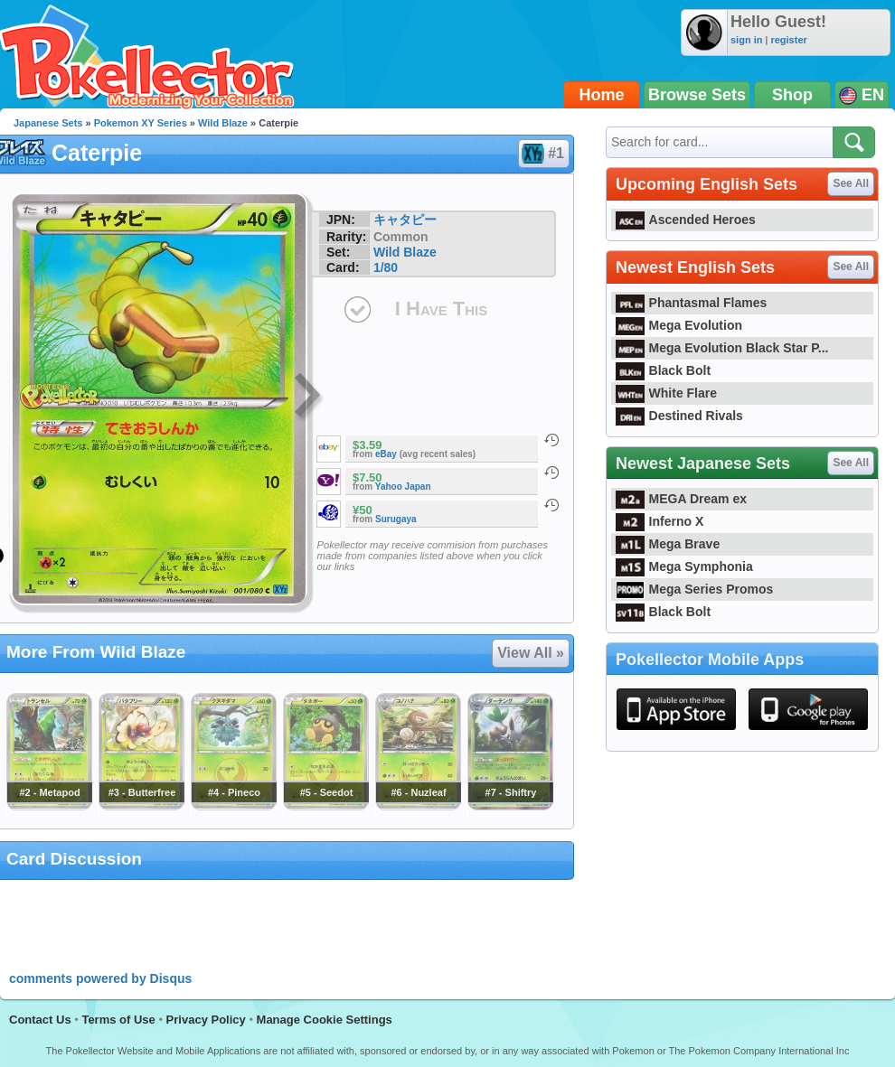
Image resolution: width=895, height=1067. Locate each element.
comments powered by (100, 978)
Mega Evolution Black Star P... (722, 348)
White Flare (666, 393)
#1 (543, 154)
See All (851, 183)
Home (602, 95)
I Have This (441, 308)
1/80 (385, 267)
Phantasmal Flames (691, 302)
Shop (792, 95)
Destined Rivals (679, 415)
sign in (746, 39)
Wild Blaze (223, 122)
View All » (530, 652)
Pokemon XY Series (140, 122)
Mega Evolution (679, 325)
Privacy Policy (206, 1019)
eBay (386, 454)
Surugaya (396, 519)
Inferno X (659, 521)
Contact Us (40, 1019)
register (788, 39)
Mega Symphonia (684, 566)
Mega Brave (668, 544)
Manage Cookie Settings (324, 1019)
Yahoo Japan (403, 486)
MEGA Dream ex (681, 498)
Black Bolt (663, 370)
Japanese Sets (48, 122)
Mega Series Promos (694, 589)
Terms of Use (118, 1019)
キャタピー (405, 219)
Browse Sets (697, 95)
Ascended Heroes (686, 219)
